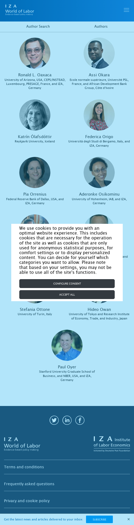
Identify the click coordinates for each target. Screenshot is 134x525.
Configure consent (67, 283)
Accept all (67, 294)
